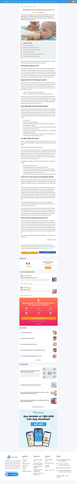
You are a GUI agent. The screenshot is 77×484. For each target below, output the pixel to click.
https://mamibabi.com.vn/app (46, 248)
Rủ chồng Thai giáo (49, 460)
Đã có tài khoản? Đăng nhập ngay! (38, 321)
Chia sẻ (47, 252)
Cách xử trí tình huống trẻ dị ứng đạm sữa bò (33, 54)
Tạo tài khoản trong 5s (38, 318)
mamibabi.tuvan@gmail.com (65, 467)
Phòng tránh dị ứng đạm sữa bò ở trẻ (31, 56)
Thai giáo (16, 1)
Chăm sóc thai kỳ (22, 1)
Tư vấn (40, 1)
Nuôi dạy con (28, 1)
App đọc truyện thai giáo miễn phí (38, 470)
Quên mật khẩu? (38, 323)
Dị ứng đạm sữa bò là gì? (28, 45)
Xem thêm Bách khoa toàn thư (38, 406)
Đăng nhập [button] (69, 1)
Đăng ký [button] (73, 1)
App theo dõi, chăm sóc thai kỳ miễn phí (38, 464)
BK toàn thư (44, 1)
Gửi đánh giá (48, 267)
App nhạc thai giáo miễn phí (38, 467)
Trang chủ (12, 1)
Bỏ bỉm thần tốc (49, 463)
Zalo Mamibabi (11, 474)
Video (37, 1)
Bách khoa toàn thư (27, 6)
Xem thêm (38, 360)
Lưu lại (29, 252)
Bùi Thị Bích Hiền (27, 275)
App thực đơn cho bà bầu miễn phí (38, 474)
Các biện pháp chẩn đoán (28, 52)
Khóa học (33, 1)
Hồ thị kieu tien (27, 287)
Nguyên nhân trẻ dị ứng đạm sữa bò (31, 47)
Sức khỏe (34, 6)
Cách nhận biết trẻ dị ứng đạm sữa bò (31, 49)
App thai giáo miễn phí (38, 460)
